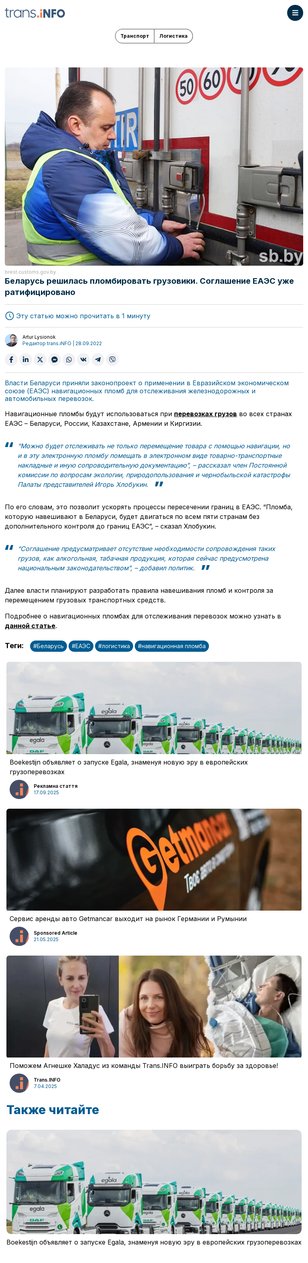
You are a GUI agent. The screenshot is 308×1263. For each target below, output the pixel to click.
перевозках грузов (205, 414)
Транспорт (134, 36)
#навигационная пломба (172, 646)
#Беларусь (48, 646)
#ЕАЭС (81, 646)
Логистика (173, 36)
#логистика (114, 646)
